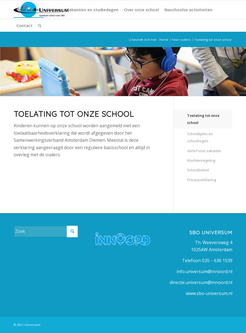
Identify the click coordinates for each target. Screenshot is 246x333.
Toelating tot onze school (203, 119)
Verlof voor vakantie (204, 150)
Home (163, 39)
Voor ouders (181, 39)
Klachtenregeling (201, 160)
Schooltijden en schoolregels (200, 137)
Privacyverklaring (201, 179)
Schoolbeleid (198, 169)
